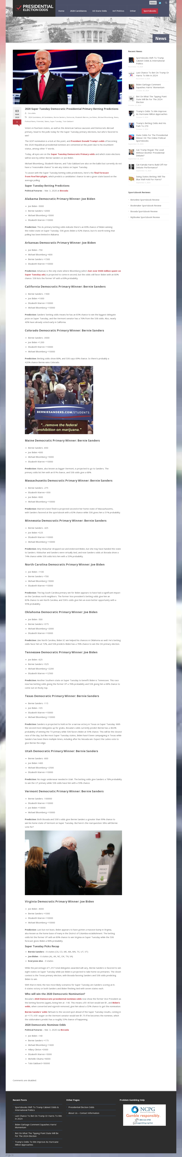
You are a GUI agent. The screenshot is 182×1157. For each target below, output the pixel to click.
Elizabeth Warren (81, 117)
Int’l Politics (118, 11)
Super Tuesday (56, 121)
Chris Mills (32, 113)
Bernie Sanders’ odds (36, 1011)
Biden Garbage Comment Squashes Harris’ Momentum (150, 86)
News (153, 2)
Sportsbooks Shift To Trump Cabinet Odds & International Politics (150, 60)
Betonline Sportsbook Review (144, 199)
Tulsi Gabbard (68, 121)
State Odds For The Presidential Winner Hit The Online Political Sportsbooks (152, 138)
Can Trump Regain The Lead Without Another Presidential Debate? (150, 152)
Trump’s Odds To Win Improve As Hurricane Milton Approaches (151, 112)
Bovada (64, 190)
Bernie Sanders (59, 117)
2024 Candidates (35, 117)
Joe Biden (93, 117)
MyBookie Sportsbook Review (145, 217)
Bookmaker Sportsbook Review (145, 205)
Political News (30, 121)
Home (61, 11)
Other (133, 11)
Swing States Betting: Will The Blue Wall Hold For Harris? (150, 178)
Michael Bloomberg (105, 117)
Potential (40, 121)
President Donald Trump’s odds (88, 141)
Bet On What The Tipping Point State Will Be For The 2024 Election (151, 99)
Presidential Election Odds (81, 1107)
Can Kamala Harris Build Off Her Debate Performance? (151, 166)
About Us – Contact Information (83, 1113)
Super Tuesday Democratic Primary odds (73, 154)
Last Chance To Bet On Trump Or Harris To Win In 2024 (152, 74)
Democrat (70, 117)
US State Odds (99, 11)
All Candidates (47, 117)
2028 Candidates (78, 11)
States (47, 121)
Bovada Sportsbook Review (144, 211)
